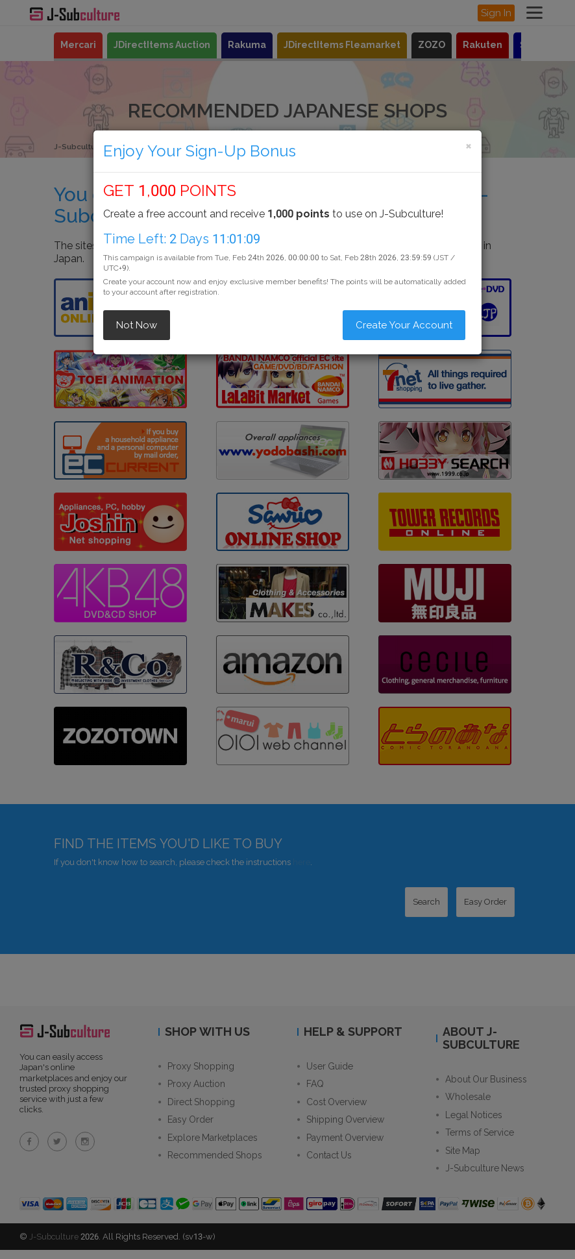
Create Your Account (404, 325)
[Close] (468, 146)
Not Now (136, 325)
